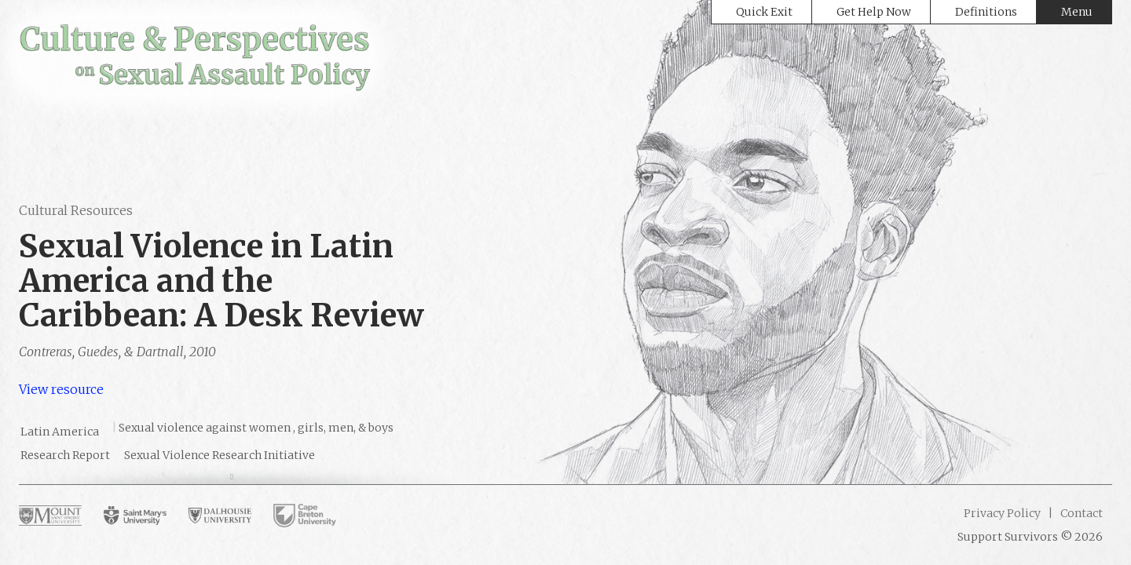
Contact (1080, 513)
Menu (1077, 12)
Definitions (986, 12)
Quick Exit (764, 12)
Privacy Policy (1002, 513)
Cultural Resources (76, 210)
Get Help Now (873, 12)
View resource (61, 389)
